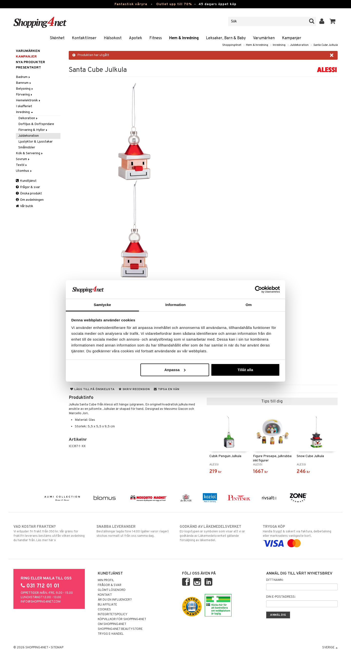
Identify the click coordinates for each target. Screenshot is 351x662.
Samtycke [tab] (102, 305)
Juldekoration (299, 45)
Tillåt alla (245, 370)
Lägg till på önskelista (92, 389)
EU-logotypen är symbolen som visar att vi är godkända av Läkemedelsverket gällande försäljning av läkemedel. (217, 533)
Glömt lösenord (112, 590)
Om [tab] (248, 305)
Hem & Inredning (184, 38)
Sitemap (57, 648)
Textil (22, 165)
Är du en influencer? (115, 600)
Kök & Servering (29, 153)
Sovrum (23, 159)
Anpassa (174, 370)
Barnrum (24, 83)
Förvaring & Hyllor (33, 130)
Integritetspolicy (112, 614)
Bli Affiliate (107, 605)
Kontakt (105, 595)
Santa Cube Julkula (325, 45)
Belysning (25, 89)
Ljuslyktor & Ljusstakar (35, 142)
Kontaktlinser (84, 38)
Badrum (23, 77)
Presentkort (28, 68)
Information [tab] (175, 305)
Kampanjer (291, 38)
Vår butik (24, 206)
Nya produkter (30, 62)
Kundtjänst (26, 181)
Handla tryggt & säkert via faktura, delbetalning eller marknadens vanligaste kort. (300, 535)
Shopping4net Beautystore (120, 629)
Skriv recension (134, 389)
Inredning (279, 45)
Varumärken (264, 38)
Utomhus (24, 171)
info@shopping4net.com (40, 602)
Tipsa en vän (166, 389)
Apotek (135, 38)
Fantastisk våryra (131, 4)
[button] (333, 21)
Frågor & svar (28, 187)
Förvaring (24, 95)
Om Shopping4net (112, 624)
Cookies (104, 610)
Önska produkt (29, 194)
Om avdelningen (30, 200)
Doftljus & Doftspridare (36, 124)
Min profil (106, 580)
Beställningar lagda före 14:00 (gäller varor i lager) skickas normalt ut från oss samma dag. (134, 531)
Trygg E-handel (111, 634)
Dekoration (28, 118)
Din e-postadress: (280, 597)
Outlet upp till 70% (174, 4)
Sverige (330, 648)
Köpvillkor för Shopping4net (122, 619)
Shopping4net (231, 45)
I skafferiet (24, 106)
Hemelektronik (28, 100)
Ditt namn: (274, 580)
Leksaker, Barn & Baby (226, 38)
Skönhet (57, 38)
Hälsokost (113, 38)
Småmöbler (26, 147)
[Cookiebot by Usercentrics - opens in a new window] (258, 289)
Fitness (155, 38)
